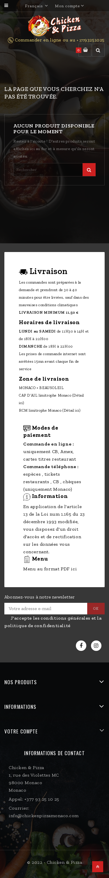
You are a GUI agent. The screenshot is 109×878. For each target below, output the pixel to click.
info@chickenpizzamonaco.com (44, 815)
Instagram (97, 645)
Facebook (82, 645)
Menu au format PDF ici (50, 569)
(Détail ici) (71, 410)
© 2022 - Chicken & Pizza (54, 862)
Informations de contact (54, 753)
